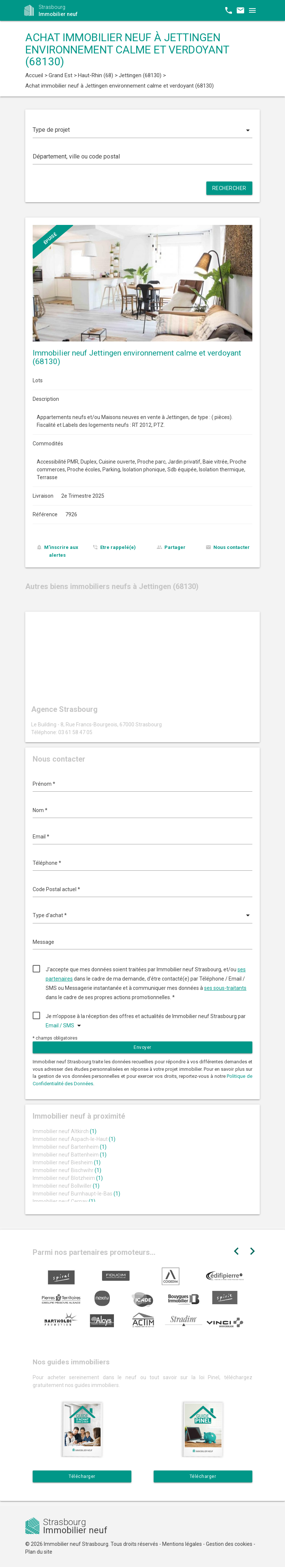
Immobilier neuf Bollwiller (66, 1186)
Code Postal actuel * (56, 889)
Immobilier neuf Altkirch (64, 1131)
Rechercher (229, 188)
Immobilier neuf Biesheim (67, 1162)
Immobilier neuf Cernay (64, 1201)
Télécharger (82, 1476)
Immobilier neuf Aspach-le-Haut (74, 1139)
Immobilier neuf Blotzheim (68, 1178)
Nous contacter (231, 547)
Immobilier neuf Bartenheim (70, 1147)
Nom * (40, 810)
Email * (41, 837)
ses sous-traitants (225, 988)
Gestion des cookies (229, 1544)
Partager (175, 547)
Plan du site (38, 1552)
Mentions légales (182, 1544)
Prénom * (44, 784)
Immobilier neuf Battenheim (70, 1155)
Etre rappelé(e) (118, 547)
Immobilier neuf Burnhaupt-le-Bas (76, 1194)
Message (43, 942)
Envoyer (142, 1047)
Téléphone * (47, 863)
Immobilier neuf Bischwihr (67, 1170)
